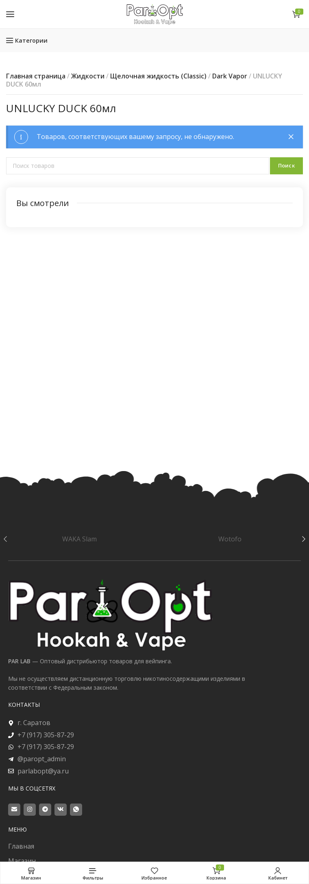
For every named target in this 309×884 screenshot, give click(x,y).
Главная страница (35, 76)
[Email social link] (14, 810)
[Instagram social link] (30, 810)
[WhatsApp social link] (76, 810)
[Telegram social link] (45, 810)
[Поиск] (137, 165)
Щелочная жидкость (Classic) (158, 76)
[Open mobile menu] (10, 14)
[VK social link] (60, 810)
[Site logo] (154, 14)
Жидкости (87, 76)
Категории (31, 40)
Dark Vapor (229, 76)
